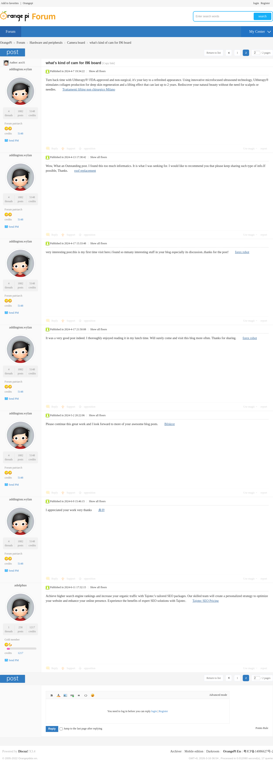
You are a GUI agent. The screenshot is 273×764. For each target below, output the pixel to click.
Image (65, 695)
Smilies (92, 695)
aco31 (22, 62)
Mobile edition (194, 751)
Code (85, 695)
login (256, 3)
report (263, 148)
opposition (90, 148)
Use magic (249, 148)
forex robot (242, 252)
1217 (32, 627)
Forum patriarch (13, 123)
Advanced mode (218, 694)
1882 (20, 111)
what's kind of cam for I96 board (110, 42)
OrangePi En (232, 751)
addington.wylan (20, 69)
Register (265, 3)
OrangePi (6, 42)
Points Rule (261, 728)
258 (20, 627)
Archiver (176, 751)
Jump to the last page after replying (81, 728)
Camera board (76, 42)
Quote (79, 695)
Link (72, 695)
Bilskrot (169, 424)
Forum (10, 31)
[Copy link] (108, 63)
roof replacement (85, 170)
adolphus (20, 585)
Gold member (12, 639)
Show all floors (97, 71)
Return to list (214, 52)
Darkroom (213, 751)
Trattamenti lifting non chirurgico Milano (88, 89)
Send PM (14, 140)
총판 (101, 510)
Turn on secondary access (272, 3)
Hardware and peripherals (46, 42)
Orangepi (28, 3)
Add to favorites (10, 3)
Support (71, 148)
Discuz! (23, 751)
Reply (54, 148)
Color (58, 695)
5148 (32, 111)
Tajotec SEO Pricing (205, 601)
